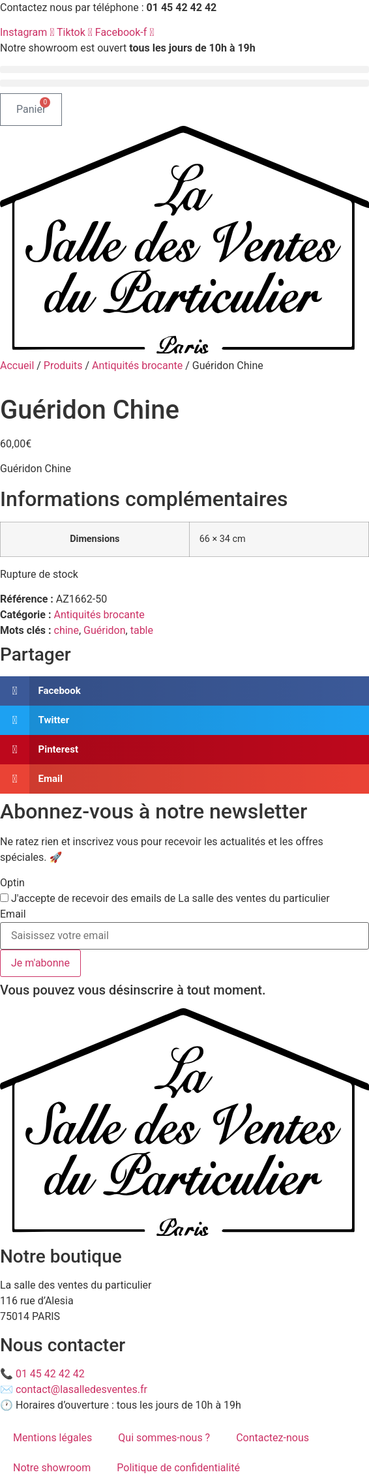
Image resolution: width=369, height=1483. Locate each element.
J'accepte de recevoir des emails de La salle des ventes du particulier (170, 898)
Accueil (17, 365)
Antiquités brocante (137, 365)
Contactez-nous (272, 1437)
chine (66, 630)
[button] (184, 69)
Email (13, 914)
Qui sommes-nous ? (164, 1437)
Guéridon (104, 630)
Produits (63, 365)
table (141, 630)
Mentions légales (52, 1437)
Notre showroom (52, 1467)
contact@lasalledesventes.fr (81, 1389)
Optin (12, 883)
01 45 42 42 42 (50, 1374)
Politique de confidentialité (178, 1467)
